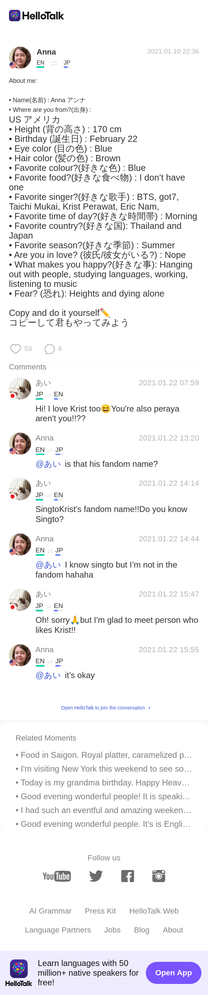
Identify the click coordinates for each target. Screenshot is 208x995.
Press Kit (100, 911)
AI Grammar (50, 911)
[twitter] (96, 876)
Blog (142, 930)
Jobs (112, 930)
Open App (173, 972)
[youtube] (56, 876)
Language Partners (58, 930)
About (173, 930)
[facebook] (127, 876)
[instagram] (158, 876)
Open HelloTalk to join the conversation (103, 708)
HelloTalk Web (154, 911)
